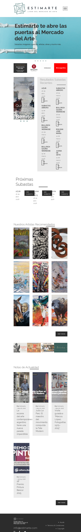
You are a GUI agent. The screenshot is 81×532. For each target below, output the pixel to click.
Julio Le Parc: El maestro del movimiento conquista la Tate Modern (40, 429)
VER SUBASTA (43, 100)
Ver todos (61, 334)
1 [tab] (35, 60)
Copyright (60, 528)
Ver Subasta (29, 193)
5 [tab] (45, 60)
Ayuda (61, 522)
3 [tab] (40, 60)
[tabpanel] (40, 38)
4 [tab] (43, 60)
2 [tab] (37, 60)
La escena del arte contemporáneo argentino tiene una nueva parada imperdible (21, 431)
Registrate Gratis (25, 51)
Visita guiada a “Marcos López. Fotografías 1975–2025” (59, 428)
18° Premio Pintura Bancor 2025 (20, 496)
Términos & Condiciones (55, 525)
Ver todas (61, 502)
